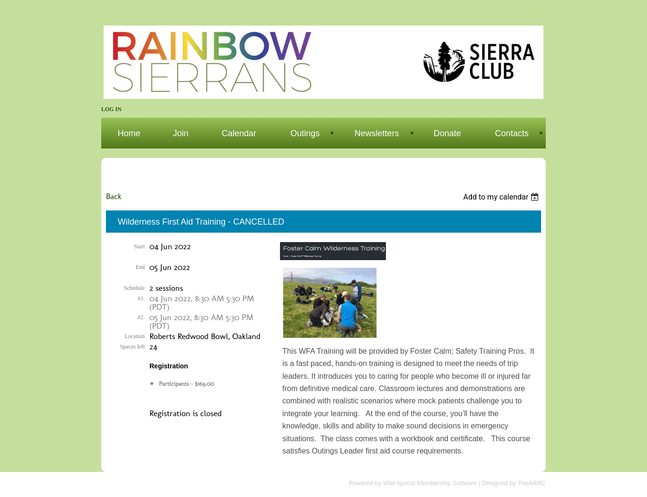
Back (114, 196)
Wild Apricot (399, 483)
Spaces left (132, 346)
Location (134, 336)
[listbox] (502, 197)
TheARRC (532, 483)
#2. (141, 317)
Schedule (134, 288)
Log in (111, 109)
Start (139, 246)
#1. (141, 298)
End (140, 267)
